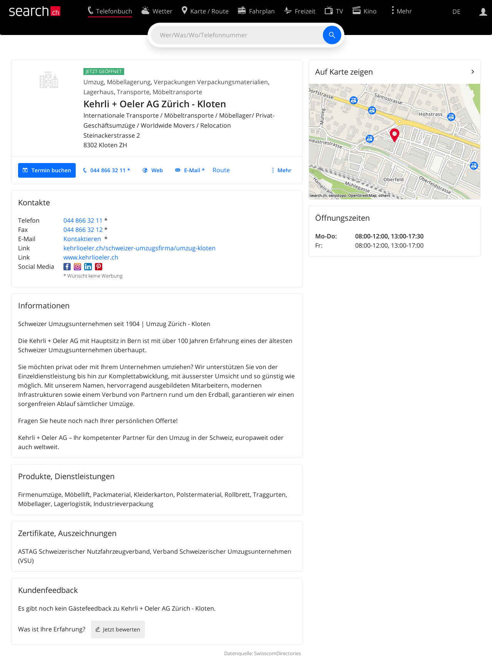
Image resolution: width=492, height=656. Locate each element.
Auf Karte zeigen (344, 72)
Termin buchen (51, 170)
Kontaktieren (83, 239)
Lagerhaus (98, 92)
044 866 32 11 (83, 220)
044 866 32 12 (83, 229)
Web (157, 170)
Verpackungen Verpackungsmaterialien (211, 82)
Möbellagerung (129, 82)
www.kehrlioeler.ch (90, 257)
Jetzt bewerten (121, 629)
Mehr (284, 170)
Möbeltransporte (177, 92)
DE (456, 11)
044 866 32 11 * (110, 170)
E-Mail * (194, 170)
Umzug (93, 82)
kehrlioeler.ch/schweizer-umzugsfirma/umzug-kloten (139, 248)
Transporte (133, 92)
